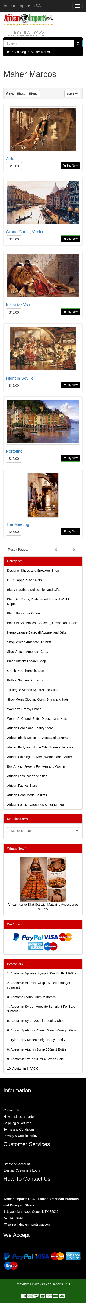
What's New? (16, 848)
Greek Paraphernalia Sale (25, 671)
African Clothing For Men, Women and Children (41, 757)
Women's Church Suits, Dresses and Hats (37, 718)
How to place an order (19, 1116)
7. (36, 1040)
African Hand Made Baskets (27, 795)
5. (35, 1021)
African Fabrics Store (22, 785)
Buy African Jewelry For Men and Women (36, 766)
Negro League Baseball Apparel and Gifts (36, 632)
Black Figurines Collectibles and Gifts (33, 589)
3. (31, 997)
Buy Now (70, 165)
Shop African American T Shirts (29, 642)
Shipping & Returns (17, 1123)
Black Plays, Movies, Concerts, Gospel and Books (42, 623)
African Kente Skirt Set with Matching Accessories (43, 904)
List (21, 93)
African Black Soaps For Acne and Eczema (37, 738)
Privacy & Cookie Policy (20, 1136)
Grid (33, 93)
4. (42, 1009)
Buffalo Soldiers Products (25, 680)
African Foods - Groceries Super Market (35, 805)
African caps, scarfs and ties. (27, 776)
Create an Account (16, 1164)
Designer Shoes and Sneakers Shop (33, 570)
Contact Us (11, 1110)
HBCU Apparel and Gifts (24, 580)
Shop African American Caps (27, 651)
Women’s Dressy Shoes (24, 709)
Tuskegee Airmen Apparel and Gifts (32, 690)
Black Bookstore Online (24, 613)
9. (35, 1059)
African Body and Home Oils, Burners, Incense (40, 747)
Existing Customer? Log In (22, 1170)
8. (36, 1049)
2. (38, 985)
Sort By (72, 93)
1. (42, 973)
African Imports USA (22, 6)
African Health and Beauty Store (30, 728)
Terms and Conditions (18, 1129)
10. (22, 1068)
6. (41, 1030)
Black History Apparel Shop (26, 661)
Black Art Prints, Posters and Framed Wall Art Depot (39, 601)
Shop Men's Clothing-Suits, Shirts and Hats (38, 699)
